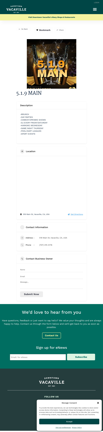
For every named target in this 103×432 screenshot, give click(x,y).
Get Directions (75, 214)
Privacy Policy (77, 427)
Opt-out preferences (63, 427)
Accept (69, 421)
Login (96, 2)
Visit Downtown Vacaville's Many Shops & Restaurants (51, 17)
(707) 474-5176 (45, 245)
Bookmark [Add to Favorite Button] (43, 30)
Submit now (30, 294)
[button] (98, 403)
